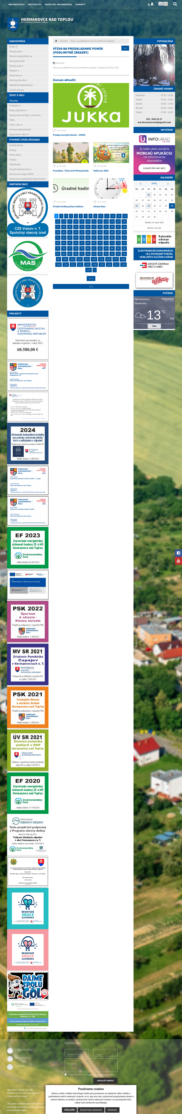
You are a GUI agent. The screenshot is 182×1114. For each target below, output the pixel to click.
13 (119, 216)
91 (82, 253)
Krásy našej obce (18, 110)
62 (124, 237)
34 (100, 226)
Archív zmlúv (15, 154)
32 (88, 226)
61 (118, 237)
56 (88, 237)
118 (123, 264)
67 (82, 242)
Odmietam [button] (112, 1110)
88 (64, 253)
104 (94, 259)
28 (64, 226)
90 (76, 253)
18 (76, 221)
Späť (125, 48)
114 (94, 264)
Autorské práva (33, 1093)
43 (82, 232)
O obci (13, 46)
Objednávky (15, 164)
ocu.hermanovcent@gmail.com (154, 122)
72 (112, 242)
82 (100, 248)
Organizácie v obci (18, 134)
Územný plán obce (18, 80)
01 (149, 194)
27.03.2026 (101, 202)
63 (58, 242)
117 (116, 264)
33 (94, 226)
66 (76, 242)
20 (88, 221)
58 (100, 237)
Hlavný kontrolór (17, 60)
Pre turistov (35, 4)
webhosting (11, 1107)
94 (100, 253)
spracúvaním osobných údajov (101, 1074)
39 (58, 232)
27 (58, 226)
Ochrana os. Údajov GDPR (21, 174)
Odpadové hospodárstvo (21, 84)
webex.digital (22, 1107)
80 (88, 248)
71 (106, 242)
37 (118, 226)
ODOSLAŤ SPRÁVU (105, 1080)
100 (65, 259)
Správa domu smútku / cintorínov (25, 115)
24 (112, 221)
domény (31, 1107)
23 (106, 221)
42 (76, 232)
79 (82, 248)
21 (94, 221)
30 (76, 226)
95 (106, 253)
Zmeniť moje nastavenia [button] (91, 1110)
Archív (91, 278)
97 (118, 253)
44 (88, 232)
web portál (45, 1104)
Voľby (12, 119)
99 (58, 259)
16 (64, 221)
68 (88, 242)
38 (124, 226)
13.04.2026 (61, 166)
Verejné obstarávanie (20, 169)
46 (100, 232)
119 (88, 269)
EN (165, 4)
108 (123, 259)
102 (79, 259)
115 (102, 264)
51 (58, 237)
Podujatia (14, 105)
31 (82, 226)
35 (106, 226)
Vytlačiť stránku (26, 1090)
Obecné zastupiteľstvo (20, 56)
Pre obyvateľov (17, 4)
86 (124, 248)
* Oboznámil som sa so (90, 1074)
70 (100, 242)
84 (112, 248)
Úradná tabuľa (16, 145)
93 (94, 253)
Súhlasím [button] (69, 1110)
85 (118, 248)
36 (112, 226)
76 (64, 248)
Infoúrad (167, 130)
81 (94, 248)
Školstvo (14, 70)
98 (124, 253)
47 (106, 232)
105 (101, 259)
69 (94, 242)
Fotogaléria (165, 41)
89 (70, 253)
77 (70, 248)
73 (118, 242)
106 (108, 259)
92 (88, 253)
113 (87, 264)
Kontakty (80, 4)
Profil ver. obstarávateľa (58, 4)
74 (124, 242)
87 (58, 253)
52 (64, 237)
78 (76, 248)
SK (160, 4)
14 (125, 216)
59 (106, 237)
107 (115, 259)
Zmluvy (12, 150)
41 (70, 232)
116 (109, 264)
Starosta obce (15, 51)
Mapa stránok (12, 1090)
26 (124, 221)
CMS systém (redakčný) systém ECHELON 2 (23, 1104)
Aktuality (14, 100)
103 (87, 259)
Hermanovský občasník (20, 129)
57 (94, 237)
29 (70, 226)
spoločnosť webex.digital (16, 1110)
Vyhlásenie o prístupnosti (16, 1093)
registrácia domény (42, 1107)
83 (106, 248)
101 (72, 259)
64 (64, 242)
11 (107, 216)
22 (100, 221)
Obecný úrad (16, 65)
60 (112, 237)
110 (65, 264)
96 (112, 253)
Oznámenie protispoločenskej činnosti (27, 178)
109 (58, 264)
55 (82, 237)
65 (70, 242)
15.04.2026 (61, 130)
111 (73, 264)
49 (118, 232)
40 (64, 232)
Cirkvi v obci (16, 124)
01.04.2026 (101, 166)
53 (70, 237)
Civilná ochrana (16, 89)
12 (113, 216)
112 (80, 264)
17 (70, 221)
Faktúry (12, 159)
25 (118, 221)
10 (101, 216)
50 (124, 232)
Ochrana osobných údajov (17, 1096)
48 (112, 232)
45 (94, 232)
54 (76, 237)
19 (82, 221)
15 (58, 221)
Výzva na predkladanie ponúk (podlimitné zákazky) (92, 41)
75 (58, 248)
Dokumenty (15, 75)
